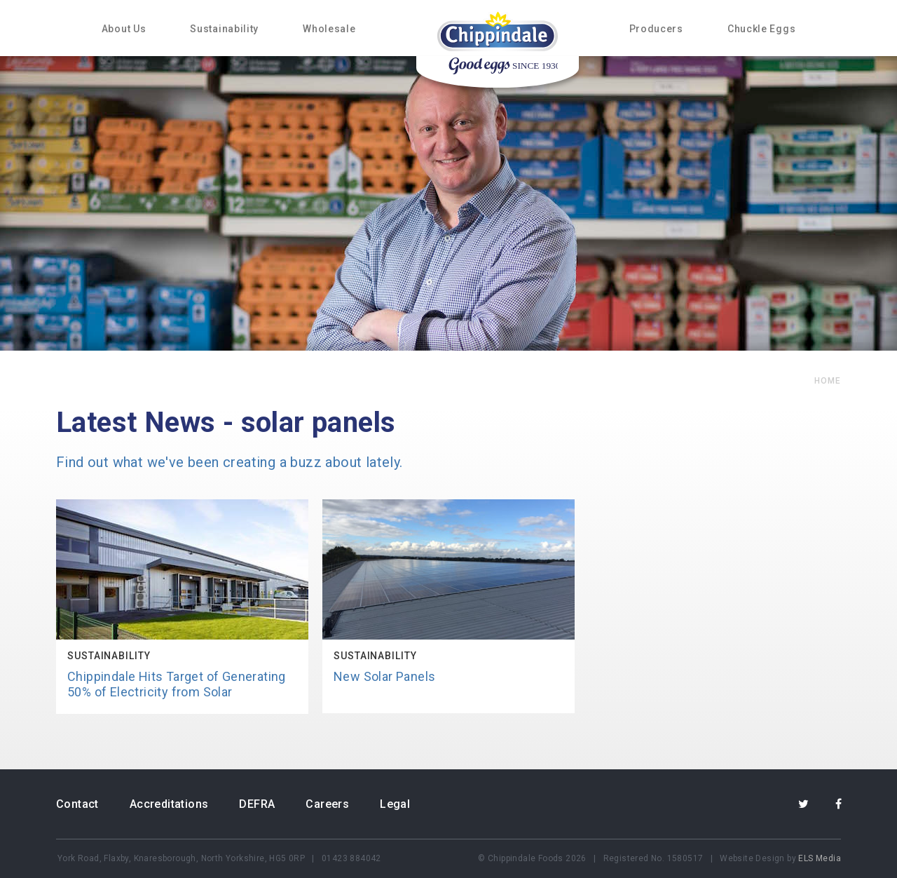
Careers (327, 804)
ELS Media (819, 858)
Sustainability (224, 28)
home (827, 381)
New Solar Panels (384, 676)
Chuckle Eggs (761, 28)
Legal (395, 804)
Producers (656, 28)
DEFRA (257, 804)
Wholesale (329, 28)
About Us (124, 28)
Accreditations (169, 804)
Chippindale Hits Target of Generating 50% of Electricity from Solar (176, 684)
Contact (77, 804)
